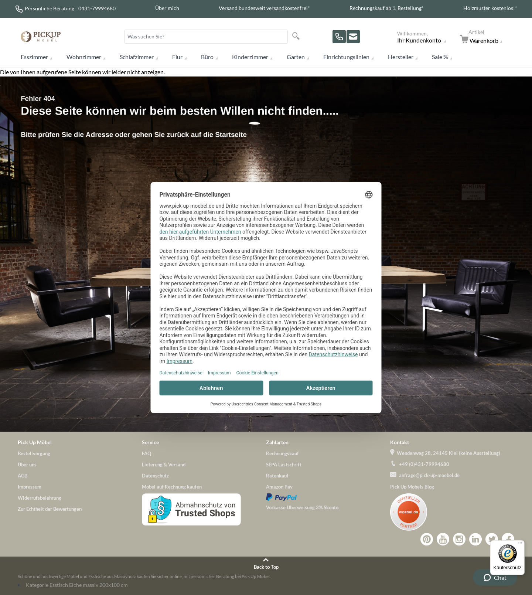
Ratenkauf (277, 476)
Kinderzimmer (250, 56)
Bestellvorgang (34, 453)
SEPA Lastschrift (283, 464)
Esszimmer (34, 56)
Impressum (29, 487)
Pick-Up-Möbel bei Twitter (491, 539)
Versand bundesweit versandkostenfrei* (264, 8)
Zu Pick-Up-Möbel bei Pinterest (426, 539)
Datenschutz (155, 476)
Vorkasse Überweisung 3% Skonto (302, 507)
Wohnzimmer (83, 56)
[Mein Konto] (426, 36)
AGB (22, 476)
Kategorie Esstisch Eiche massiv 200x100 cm (77, 585)
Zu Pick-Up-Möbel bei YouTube (443, 539)
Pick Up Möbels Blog (412, 487)
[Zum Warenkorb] (485, 37)
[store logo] (41, 36)
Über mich (167, 8)
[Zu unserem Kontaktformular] (353, 36)
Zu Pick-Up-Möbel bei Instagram (459, 539)
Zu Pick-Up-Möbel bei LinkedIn (475, 539)
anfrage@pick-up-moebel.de (429, 475)
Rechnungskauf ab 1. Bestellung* (386, 8)
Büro (207, 56)
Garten (296, 56)
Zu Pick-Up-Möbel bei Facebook (508, 539)
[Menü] (520, 544)
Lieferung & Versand (163, 464)
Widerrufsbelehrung (39, 498)
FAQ (146, 453)
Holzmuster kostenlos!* (490, 8)
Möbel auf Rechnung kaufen (172, 487)
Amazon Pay (279, 487)
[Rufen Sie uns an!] (339, 36)
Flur (177, 56)
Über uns (27, 464)
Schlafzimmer (137, 56)
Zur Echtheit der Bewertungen (50, 509)
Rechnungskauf (282, 453)
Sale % (440, 56)
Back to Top (266, 567)
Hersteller (400, 56)
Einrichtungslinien (346, 56)
